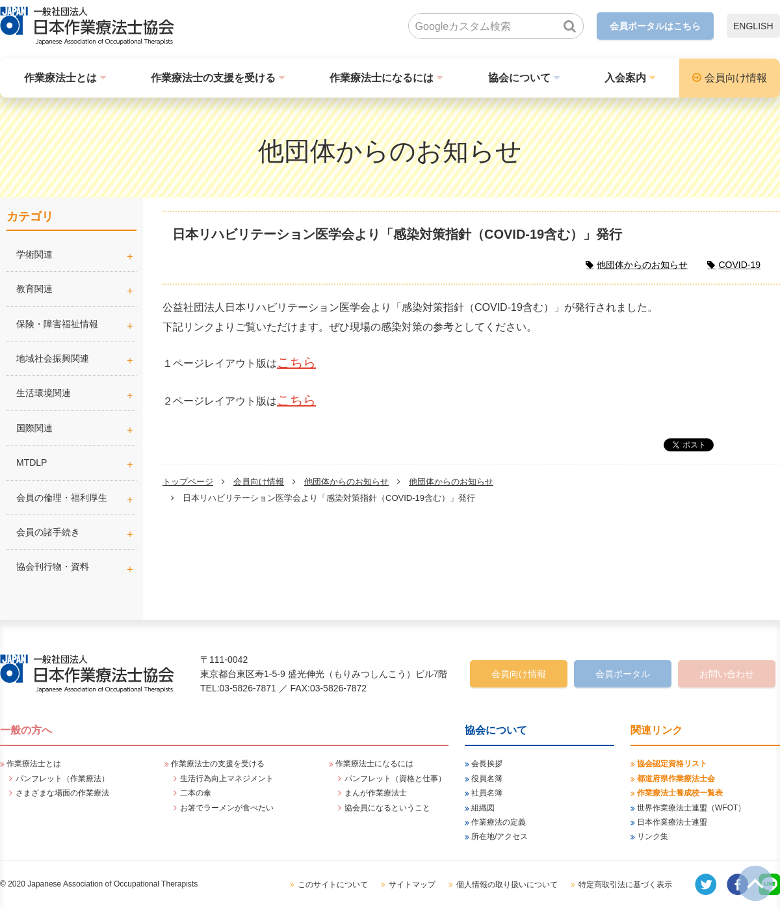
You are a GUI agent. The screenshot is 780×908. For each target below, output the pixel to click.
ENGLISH (753, 26)
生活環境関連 (43, 393)
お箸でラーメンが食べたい (227, 807)
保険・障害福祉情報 (57, 324)
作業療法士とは (60, 77)
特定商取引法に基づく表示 (625, 884)
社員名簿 (486, 792)
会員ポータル (622, 674)
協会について (519, 77)
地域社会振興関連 (52, 358)
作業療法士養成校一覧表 (680, 792)
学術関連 (76, 254)
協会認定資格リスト (672, 763)
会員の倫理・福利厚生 (61, 497)
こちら (296, 362)
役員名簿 (486, 778)
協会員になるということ (387, 807)
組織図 (483, 807)
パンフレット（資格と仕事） (395, 778)
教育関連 (34, 289)
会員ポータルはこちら (655, 26)
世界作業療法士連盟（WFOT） (691, 807)
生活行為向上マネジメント (227, 778)
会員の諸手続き (48, 532)
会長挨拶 (486, 763)
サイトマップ (412, 884)
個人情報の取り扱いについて (507, 884)
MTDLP (76, 462)
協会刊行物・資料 (52, 566)
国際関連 (34, 428)
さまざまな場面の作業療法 (62, 792)
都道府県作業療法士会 (676, 778)
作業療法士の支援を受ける (213, 77)
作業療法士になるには (382, 77)
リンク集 (652, 836)
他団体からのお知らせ (346, 482)
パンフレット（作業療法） (62, 778)
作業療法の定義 (498, 822)
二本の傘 (195, 792)
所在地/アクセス (499, 836)
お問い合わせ (726, 674)
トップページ (187, 482)
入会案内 (625, 77)
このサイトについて (333, 884)
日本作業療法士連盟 (672, 822)
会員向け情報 (736, 77)
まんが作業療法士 (375, 792)
